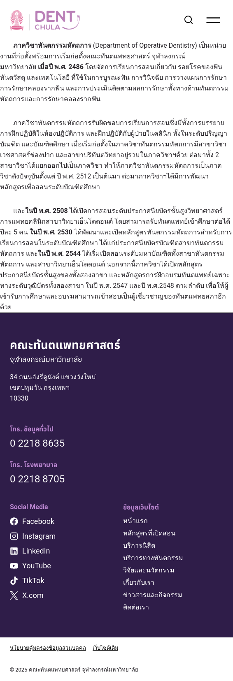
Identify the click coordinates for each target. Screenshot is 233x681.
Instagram (39, 536)
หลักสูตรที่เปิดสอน (149, 533)
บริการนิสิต (139, 545)
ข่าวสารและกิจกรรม (152, 595)
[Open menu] (213, 20)
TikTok (33, 580)
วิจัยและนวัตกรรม (149, 570)
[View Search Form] (188, 20)
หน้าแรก (135, 521)
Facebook (38, 521)
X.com (33, 595)
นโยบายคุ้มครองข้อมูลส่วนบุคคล (48, 648)
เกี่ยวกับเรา (138, 582)
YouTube (36, 565)
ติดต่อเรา (136, 607)
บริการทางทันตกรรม (153, 558)
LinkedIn (36, 551)
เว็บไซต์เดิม (106, 648)
